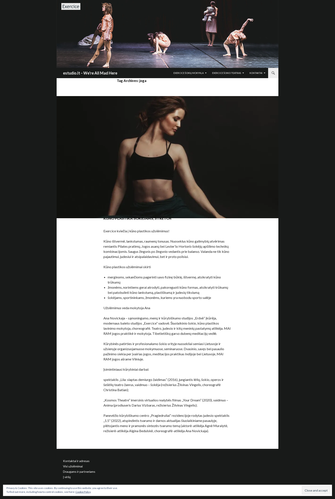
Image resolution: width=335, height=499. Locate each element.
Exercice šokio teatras (226, 73)
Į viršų (66, 476)
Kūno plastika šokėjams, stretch (165, 217)
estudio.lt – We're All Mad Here (90, 73)
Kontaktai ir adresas (74, 460)
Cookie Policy (83, 491)
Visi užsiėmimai (72, 466)
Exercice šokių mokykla (188, 73)
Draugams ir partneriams (77, 471)
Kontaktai (256, 73)
